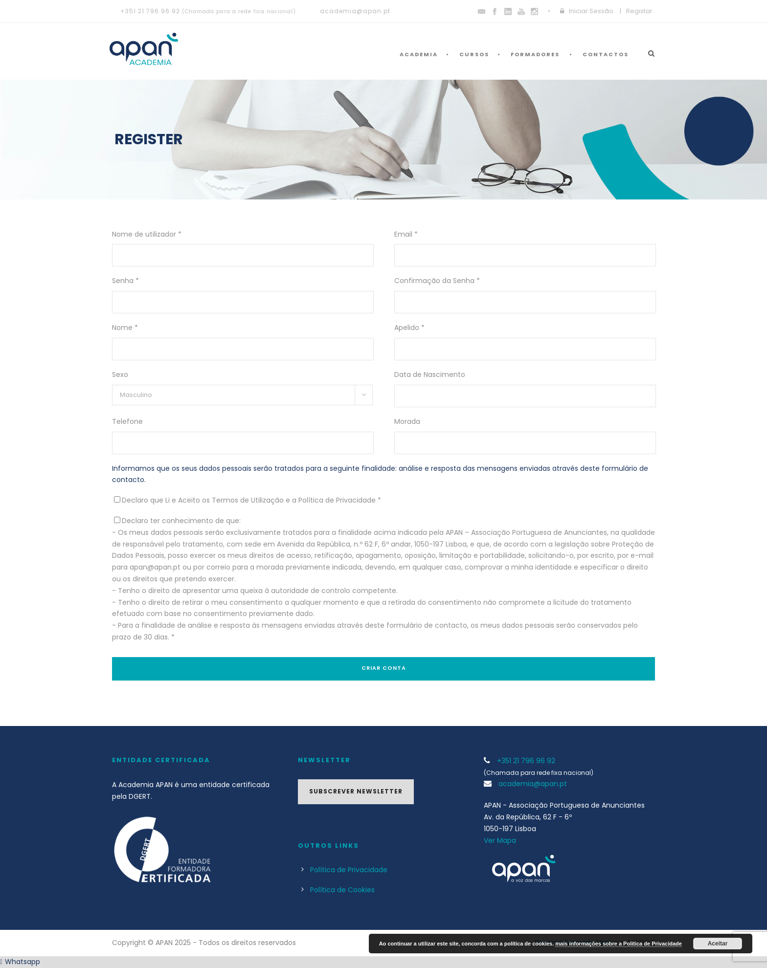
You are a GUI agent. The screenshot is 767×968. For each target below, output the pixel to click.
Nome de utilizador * (146, 234)
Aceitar (718, 943)
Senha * (125, 281)
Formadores (535, 54)
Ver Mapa (500, 840)
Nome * (125, 327)
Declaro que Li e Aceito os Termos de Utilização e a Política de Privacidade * (251, 500)
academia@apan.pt (355, 11)
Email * (406, 234)
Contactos (606, 54)
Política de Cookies (342, 890)
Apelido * (409, 327)
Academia (419, 54)
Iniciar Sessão (591, 11)
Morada (407, 421)
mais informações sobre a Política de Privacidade (618, 943)
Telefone (127, 421)
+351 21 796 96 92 (150, 11)
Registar (639, 11)
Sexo (120, 374)
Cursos (474, 54)
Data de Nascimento (429, 374)
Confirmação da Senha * (437, 281)
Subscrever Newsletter (356, 791)
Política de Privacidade (348, 870)
